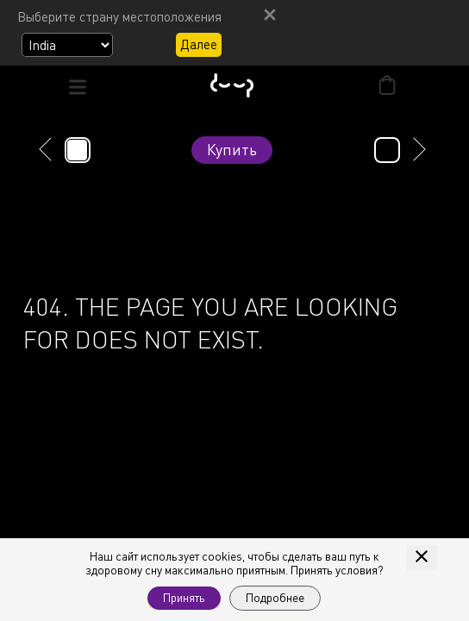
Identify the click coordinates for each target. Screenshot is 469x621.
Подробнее (275, 598)
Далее (198, 44)
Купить (232, 149)
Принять (184, 598)
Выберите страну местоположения (119, 16)
